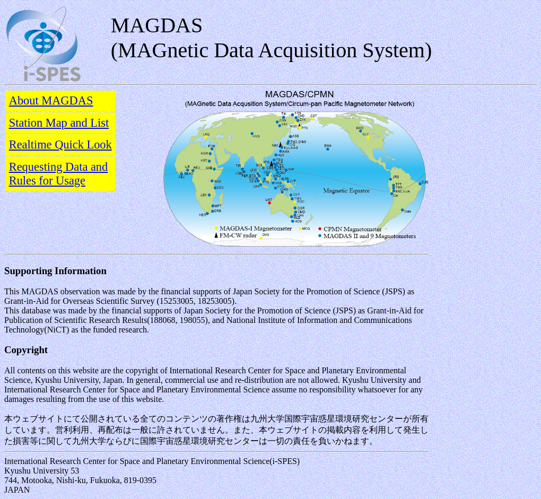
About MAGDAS (51, 100)
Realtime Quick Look (60, 144)
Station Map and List (59, 122)
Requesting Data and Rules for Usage (58, 173)
